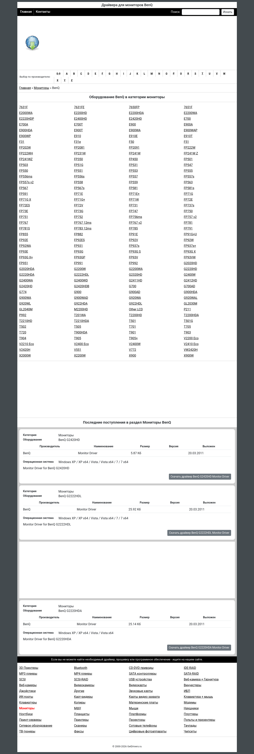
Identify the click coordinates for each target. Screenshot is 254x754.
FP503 (23, 165)
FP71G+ (79, 199)
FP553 (133, 171)
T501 (132, 321)
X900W (189, 355)
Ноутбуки (26, 714)
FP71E (78, 194)
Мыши (133, 708)
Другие (79, 691)
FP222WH (26, 153)
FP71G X (25, 199)
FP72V (78, 205)
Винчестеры (192, 685)
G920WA (135, 298)
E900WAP (190, 130)
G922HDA (81, 303)
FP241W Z (191, 153)
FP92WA (25, 246)
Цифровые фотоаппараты (148, 731)
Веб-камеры (28, 685)
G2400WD (81, 280)
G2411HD (135, 280)
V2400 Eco (81, 344)
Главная (26, 11)
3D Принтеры (28, 668)
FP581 (133, 188)
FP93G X (190, 251)
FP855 (23, 234)
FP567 (23, 188)
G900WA (25, 298)
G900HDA (190, 292)
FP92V (133, 240)
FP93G (78, 251)
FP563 (188, 182)
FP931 (78, 246)
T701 (132, 326)
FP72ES (24, 205)
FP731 (133, 205)
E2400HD (80, 119)
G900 (77, 292)
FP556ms (25, 176)
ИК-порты (26, 697)
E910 (77, 136)
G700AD (189, 286)
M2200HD (81, 309)
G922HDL (135, 303)
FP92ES (79, 240)
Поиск (175, 12)
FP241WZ (26, 159)
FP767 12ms (82, 223)
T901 (132, 332)
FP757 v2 (190, 217)
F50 (131, 142)
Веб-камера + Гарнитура (201, 679)
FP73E (23, 211)
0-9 (58, 73)
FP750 (188, 211)
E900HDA (25, 130)
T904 (22, 338)
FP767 (23, 223)
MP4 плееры (83, 673)
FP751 (23, 217)
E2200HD (80, 113)
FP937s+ (190, 246)
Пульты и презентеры (199, 720)
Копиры (80, 702)
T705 (187, 326)
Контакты (43, 11)
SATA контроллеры (143, 673)
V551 (77, 350)
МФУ (77, 708)
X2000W (25, 355)
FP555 (188, 171)
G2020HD (190, 263)
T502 (22, 326)
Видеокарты (138, 685)
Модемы (190, 702)
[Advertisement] (140, 43)
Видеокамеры (84, 685)
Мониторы (41, 88)
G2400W (190, 274)
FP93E (23, 251)
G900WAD (81, 298)
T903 (187, 332)
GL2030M (190, 303)
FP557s (189, 176)
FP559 (133, 182)
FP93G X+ (26, 257)
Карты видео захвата (144, 697)
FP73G (78, 211)
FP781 (188, 223)
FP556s (79, 176)
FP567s (79, 188)
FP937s (134, 246)
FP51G (78, 165)
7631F (23, 107)
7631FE (79, 107)
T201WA (80, 315)
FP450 (133, 159)
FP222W (189, 147)
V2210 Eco (26, 344)
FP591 (23, 194)
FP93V (133, 257)
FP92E (23, 240)
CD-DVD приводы (141, 668)
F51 (186, 142)
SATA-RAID (191, 673)
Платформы (137, 714)
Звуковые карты (141, 691)
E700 (187, 119)
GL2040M (26, 309)
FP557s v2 (26, 182)
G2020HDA (26, 269)
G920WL (25, 303)
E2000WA (26, 113)
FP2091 (134, 147)
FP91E (133, 234)
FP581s (189, 188)
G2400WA (26, 280)
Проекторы (137, 720)
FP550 (23, 171)
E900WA (135, 130)
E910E (133, 136)
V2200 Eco (191, 338)
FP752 (78, 217)
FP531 (133, 165)
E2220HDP (26, 119)
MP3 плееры (28, 673)
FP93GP (79, 257)
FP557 (133, 176)
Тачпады (190, 725)
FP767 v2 (135, 223)
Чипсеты (190, 731)
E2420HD (135, 119)
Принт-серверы (30, 720)
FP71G (188, 194)
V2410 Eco (191, 344)
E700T (78, 124)
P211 (187, 309)
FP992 (133, 263)
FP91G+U (190, 234)
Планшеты (82, 714)
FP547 (188, 165)
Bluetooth (80, 668)
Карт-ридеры (83, 697)
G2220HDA (26, 274)
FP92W (189, 240)
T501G (188, 321)
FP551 (78, 171)
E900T (78, 130)
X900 (132, 355)
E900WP (25, 136)
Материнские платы (143, 702)
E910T (188, 136)
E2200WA (190, 113)
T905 (77, 338)
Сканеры (80, 725)
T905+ (133, 338)
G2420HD (26, 286)
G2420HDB (81, 286)
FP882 (78, 234)
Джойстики (27, 691)
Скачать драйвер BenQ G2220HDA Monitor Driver (199, 647)
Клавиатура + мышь (198, 697)
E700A (23, 124)
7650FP (134, 107)
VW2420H (191, 350)
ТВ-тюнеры (27, 731)
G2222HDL (81, 274)
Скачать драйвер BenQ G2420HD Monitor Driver (200, 476)
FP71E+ (134, 194)
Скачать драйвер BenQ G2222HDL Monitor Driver (199, 532)
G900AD (134, 292)
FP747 (133, 211)
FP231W (80, 153)
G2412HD (190, 280)
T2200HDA (191, 315)
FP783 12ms (82, 228)
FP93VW (190, 257)
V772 (132, 350)
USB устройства (140, 679)
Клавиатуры (28, 702)
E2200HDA (136, 113)
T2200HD (135, 315)
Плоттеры (191, 714)
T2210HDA (81, 321)
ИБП (187, 691)
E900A (188, 124)
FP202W (25, 147)
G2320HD (135, 274)
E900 (132, 124)
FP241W (135, 153)
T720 (22, 332)
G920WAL (191, 298)
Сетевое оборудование (35, 725)
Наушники (191, 708)
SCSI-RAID (81, 679)
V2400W (135, 344)
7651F (188, 107)
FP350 (78, 159)
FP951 (23, 263)
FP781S (24, 228)
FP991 (78, 263)
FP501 (188, 159)
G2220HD (190, 269)
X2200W (80, 355)
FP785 (133, 228)
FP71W (134, 199)
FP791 (188, 228)
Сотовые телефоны (143, 725)
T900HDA (80, 332)
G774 (23, 292)
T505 (77, 326)
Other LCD (136, 309)
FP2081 (79, 147)
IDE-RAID (190, 668)
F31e (77, 142)
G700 (132, 286)
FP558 (78, 182)
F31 (21, 142)
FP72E (188, 199)
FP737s (189, 205)
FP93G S (135, 251)
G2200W (80, 269)
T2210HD (25, 321)
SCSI (22, 679)
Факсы (79, 731)
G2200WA (136, 269)
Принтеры (81, 720)
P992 (22, 315)
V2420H (24, 350)
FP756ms (135, 217)
